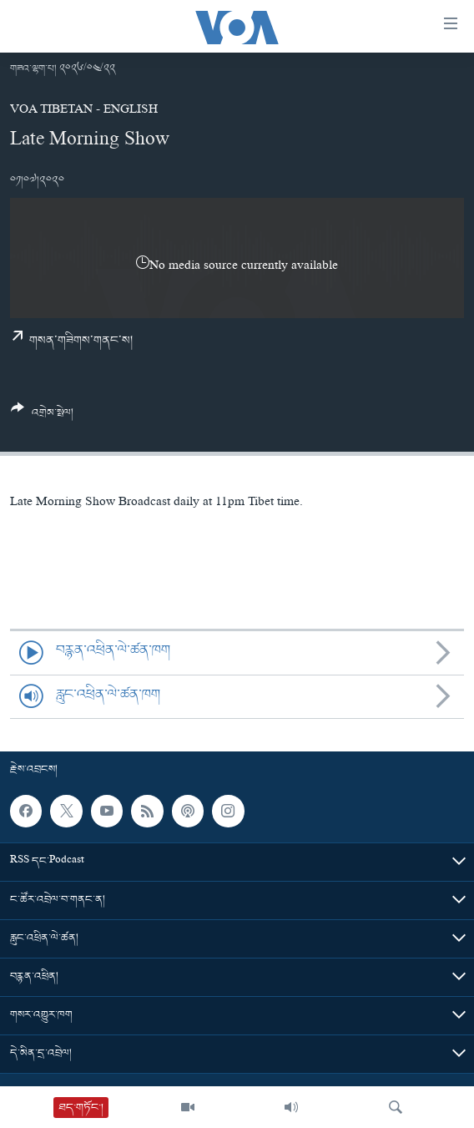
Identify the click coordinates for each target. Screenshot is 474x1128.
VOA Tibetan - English (84, 111)
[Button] (42, 416)
